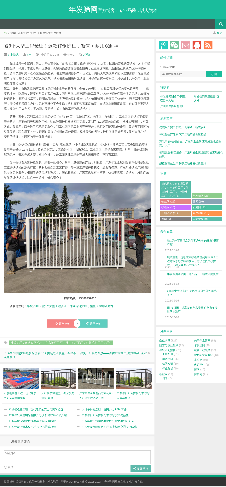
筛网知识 (167, 364)
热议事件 (199, 365)
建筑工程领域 (202, 350)
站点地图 (53, 482)
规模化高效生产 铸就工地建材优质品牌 (182, 164)
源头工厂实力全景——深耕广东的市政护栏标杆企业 (113, 354)
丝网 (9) (166, 219)
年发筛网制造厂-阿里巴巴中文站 (173, 99)
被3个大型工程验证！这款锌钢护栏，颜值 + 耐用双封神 (61, 46)
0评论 (86, 55)
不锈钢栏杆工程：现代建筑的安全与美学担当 (36, 410)
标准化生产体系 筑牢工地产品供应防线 (182, 135)
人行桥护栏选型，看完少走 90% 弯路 (104, 410)
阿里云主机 (119, 482)
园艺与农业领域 (168, 346)
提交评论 (140, 469)
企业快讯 (13, 55)
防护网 (198, 375)
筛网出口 (167, 359)
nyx (29, 55)
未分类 (198, 360)
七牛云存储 (136, 482)
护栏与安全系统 (203, 355)
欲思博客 (9, 482)
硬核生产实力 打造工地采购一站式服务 (182, 128)
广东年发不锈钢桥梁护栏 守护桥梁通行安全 (108, 421)
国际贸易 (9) (200, 219)
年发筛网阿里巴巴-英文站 (206, 99)
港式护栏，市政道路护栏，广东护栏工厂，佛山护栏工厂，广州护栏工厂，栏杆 (61, 343)
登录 (219, 33)
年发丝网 (199, 346)
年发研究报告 (167, 350)
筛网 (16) (198, 202)
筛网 (197, 370)
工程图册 (167, 354)
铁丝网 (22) (168, 202)
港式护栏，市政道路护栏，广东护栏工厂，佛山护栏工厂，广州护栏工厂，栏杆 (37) (174, 190)
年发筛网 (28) (201, 196)
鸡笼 (165, 378)
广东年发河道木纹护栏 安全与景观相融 (32, 427)
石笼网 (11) (199, 208)
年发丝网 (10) (201, 213)
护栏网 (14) (168, 208)
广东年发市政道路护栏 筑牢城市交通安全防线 (109, 427)
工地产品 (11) (169, 213)
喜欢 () (62, 324)
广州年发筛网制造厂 (172, 106)
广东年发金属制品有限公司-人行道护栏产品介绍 (38, 416)
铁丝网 (163, 375)
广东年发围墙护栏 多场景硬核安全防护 (32, 421)
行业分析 (167, 369)
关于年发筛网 (202, 341)
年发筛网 (33, 306)
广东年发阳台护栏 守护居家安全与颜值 (105, 416)
